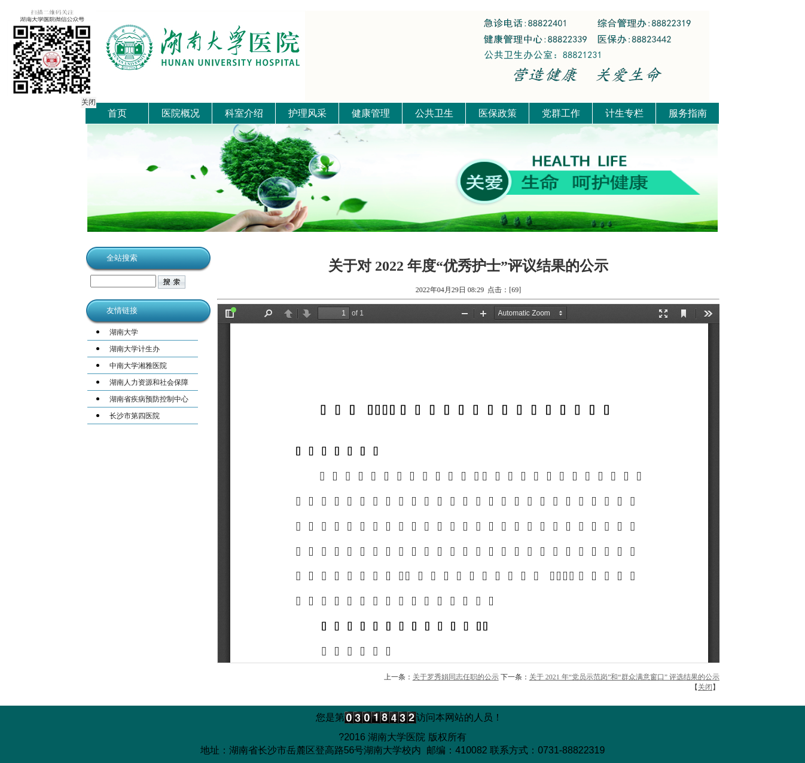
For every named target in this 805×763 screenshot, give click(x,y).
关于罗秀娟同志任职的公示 (456, 677)
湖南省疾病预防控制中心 (148, 399)
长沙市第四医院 (134, 416)
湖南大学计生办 (134, 349)
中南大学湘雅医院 (138, 365)
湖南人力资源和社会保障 (148, 382)
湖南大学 (123, 332)
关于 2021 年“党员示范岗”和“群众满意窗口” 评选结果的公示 (624, 677)
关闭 (87, 101)
